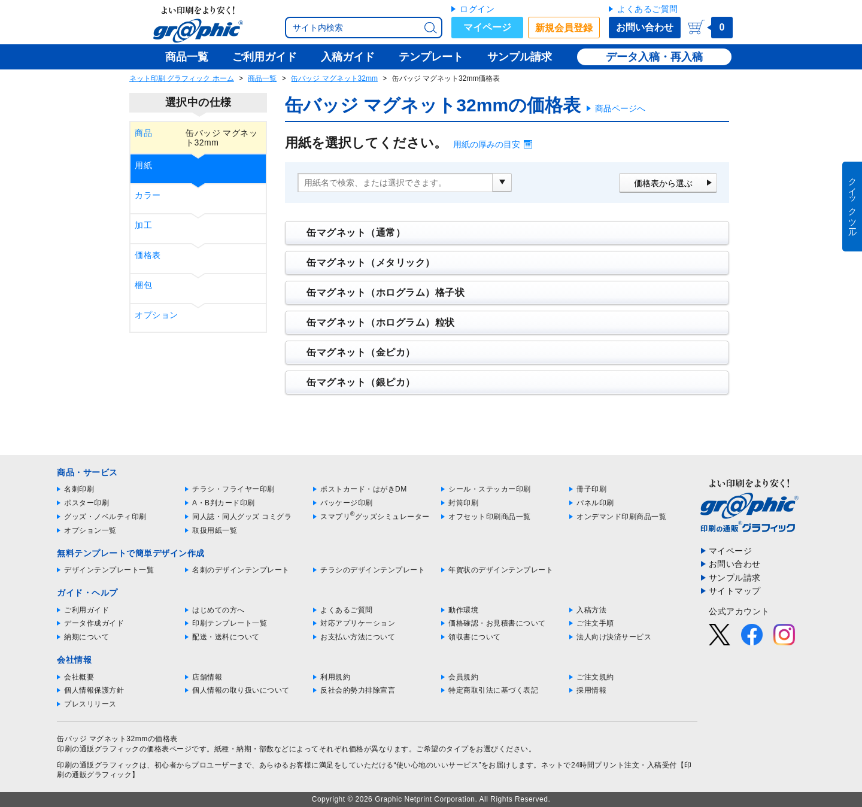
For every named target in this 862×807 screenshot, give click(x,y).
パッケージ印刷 (346, 503)
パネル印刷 (595, 503)
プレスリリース (90, 704)
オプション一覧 (90, 530)
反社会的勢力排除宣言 (357, 690)
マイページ (487, 27)
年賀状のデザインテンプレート (500, 570)
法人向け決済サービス (613, 637)
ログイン (477, 9)
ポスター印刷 (86, 503)
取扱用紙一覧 (214, 530)
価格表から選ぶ (663, 183)
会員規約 (463, 677)
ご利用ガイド (86, 610)
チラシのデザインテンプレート (372, 570)
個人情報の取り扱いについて (241, 690)
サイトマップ (735, 591)
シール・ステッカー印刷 (489, 489)
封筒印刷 (463, 503)
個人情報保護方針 (94, 690)
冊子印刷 (591, 489)
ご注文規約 (595, 677)
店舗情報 (207, 677)
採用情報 (591, 690)
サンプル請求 (735, 578)
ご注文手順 (595, 623)
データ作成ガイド (94, 623)
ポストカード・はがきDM (363, 489)
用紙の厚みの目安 (486, 144)
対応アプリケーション (357, 623)
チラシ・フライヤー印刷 (233, 489)
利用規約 (335, 677)
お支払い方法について (357, 637)
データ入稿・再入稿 (654, 57)
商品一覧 (262, 78)
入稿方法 (591, 610)
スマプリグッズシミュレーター (375, 516)
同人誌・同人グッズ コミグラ (242, 516)
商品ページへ (620, 108)
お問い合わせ (644, 27)
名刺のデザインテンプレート (241, 570)
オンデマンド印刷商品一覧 (621, 516)
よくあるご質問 (647, 9)
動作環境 (463, 610)
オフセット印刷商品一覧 (489, 516)
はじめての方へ (218, 610)
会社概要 (79, 677)
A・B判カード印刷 (223, 503)
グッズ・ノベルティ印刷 (105, 516)
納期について (86, 637)
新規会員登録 (564, 28)
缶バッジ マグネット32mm (334, 78)
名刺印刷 (79, 489)
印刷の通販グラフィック (98, 765)
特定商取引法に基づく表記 (493, 690)
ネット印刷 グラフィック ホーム (181, 78)
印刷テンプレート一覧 (229, 623)
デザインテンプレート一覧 (109, 570)
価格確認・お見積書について (497, 623)
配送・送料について (226, 637)
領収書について (474, 637)
